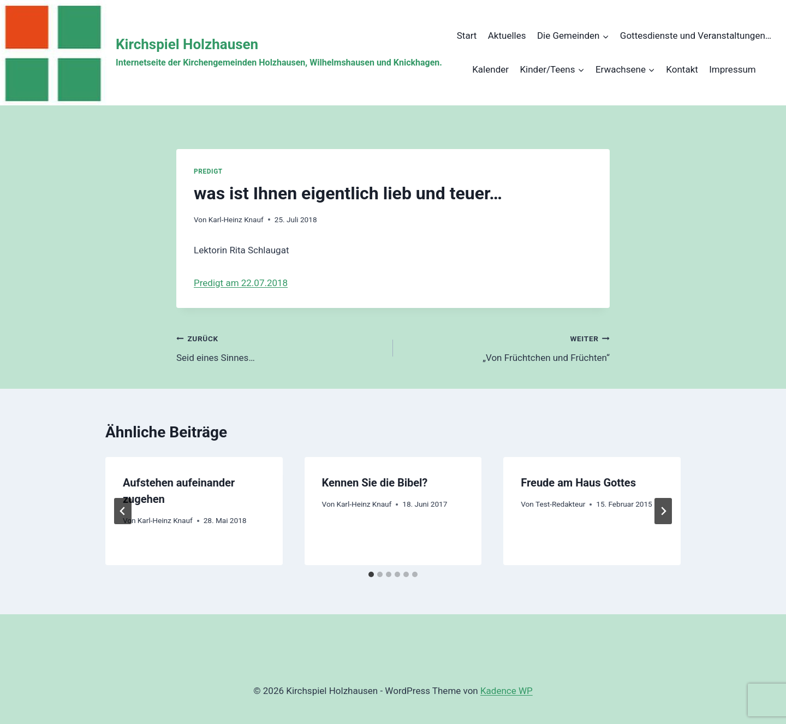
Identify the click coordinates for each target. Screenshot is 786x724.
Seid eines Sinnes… (280, 347)
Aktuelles (507, 35)
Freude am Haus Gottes (578, 482)
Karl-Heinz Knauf (236, 219)
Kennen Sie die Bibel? (375, 482)
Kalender (490, 69)
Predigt (208, 171)
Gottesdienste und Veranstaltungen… (695, 35)
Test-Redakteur (560, 504)
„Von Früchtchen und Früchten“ (506, 347)
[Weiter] (663, 511)
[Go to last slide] (123, 511)
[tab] (371, 574)
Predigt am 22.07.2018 (241, 282)
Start (467, 35)
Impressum (732, 69)
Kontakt (682, 69)
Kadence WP (506, 690)
